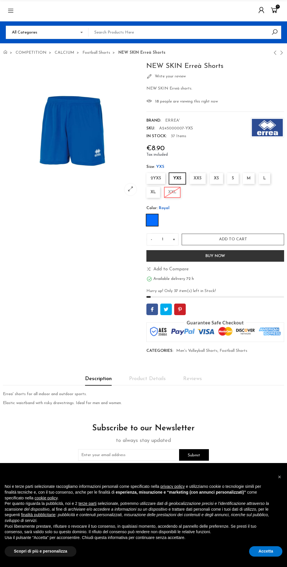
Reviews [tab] (192, 379)
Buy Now (215, 256)
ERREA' (172, 120)
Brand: (153, 120)
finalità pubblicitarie (38, 514)
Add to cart (233, 239)
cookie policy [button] (46, 498)
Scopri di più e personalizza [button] (40, 551)
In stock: (156, 136)
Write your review (166, 76)
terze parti (87, 503)
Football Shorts (233, 351)
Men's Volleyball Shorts (197, 351)
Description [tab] (98, 379)
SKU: (150, 128)
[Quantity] (162, 239)
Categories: (159, 351)
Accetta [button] (265, 551)
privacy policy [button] (173, 486)
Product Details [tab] (147, 379)
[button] (279, 477)
